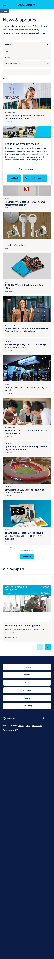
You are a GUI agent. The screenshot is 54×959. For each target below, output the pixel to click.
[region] (27, 162)
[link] (13, 637)
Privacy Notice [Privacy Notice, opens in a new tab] (36, 160)
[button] (5, 11)
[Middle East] (9, 717)
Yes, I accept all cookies (34, 178)
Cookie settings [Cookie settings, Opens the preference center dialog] (26, 169)
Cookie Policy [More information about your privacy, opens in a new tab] (25, 160)
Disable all (13, 178)
